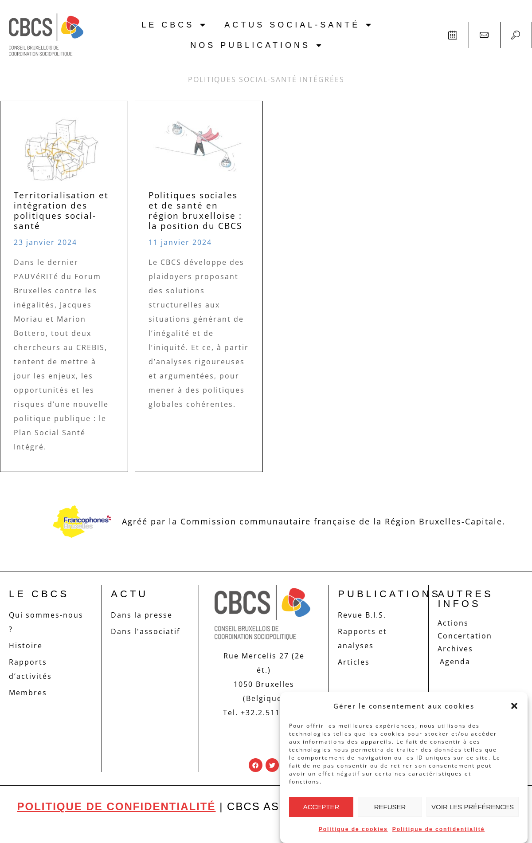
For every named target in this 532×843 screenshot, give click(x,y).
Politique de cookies (353, 829)
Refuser (390, 807)
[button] (514, 705)
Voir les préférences (472, 807)
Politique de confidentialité (438, 829)
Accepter (321, 807)
